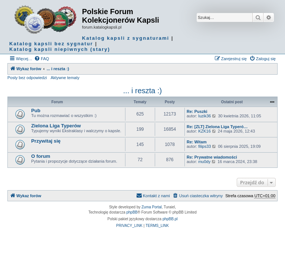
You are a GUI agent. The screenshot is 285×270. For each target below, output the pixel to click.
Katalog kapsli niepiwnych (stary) (59, 49)
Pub (35, 110)
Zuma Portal (151, 207)
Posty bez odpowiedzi (27, 77)
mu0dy (204, 161)
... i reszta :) (142, 91)
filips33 (204, 146)
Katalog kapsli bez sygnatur (51, 43)
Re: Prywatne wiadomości (212, 157)
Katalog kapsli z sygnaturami (125, 38)
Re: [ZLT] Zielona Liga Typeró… (217, 126)
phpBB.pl (170, 219)
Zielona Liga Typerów (56, 126)
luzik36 (204, 116)
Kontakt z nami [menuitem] (153, 195)
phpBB (132, 212)
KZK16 (204, 131)
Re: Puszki (197, 111)
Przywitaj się (45, 141)
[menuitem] (41, 58)
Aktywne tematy (64, 77)
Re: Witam (197, 142)
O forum (40, 156)
